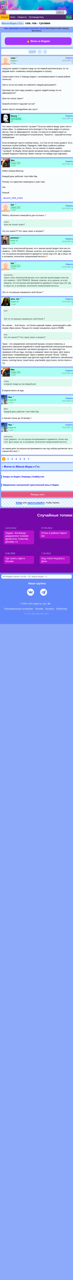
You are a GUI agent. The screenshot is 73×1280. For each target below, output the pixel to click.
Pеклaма (39, 609)
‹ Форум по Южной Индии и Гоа (21, 466)
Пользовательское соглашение (18, 609)
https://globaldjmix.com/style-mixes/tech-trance (24, 28)
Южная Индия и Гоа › (13, 23)
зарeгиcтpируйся (35, 502)
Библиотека (61, 609)
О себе (13, 63)
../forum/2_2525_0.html (12, 198)
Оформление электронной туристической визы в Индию (31, 485)
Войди (19, 502)
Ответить (69, 58)
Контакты (49, 609)
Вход (69, 17)
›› (45, 52)
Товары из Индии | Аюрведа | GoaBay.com (23, 477)
